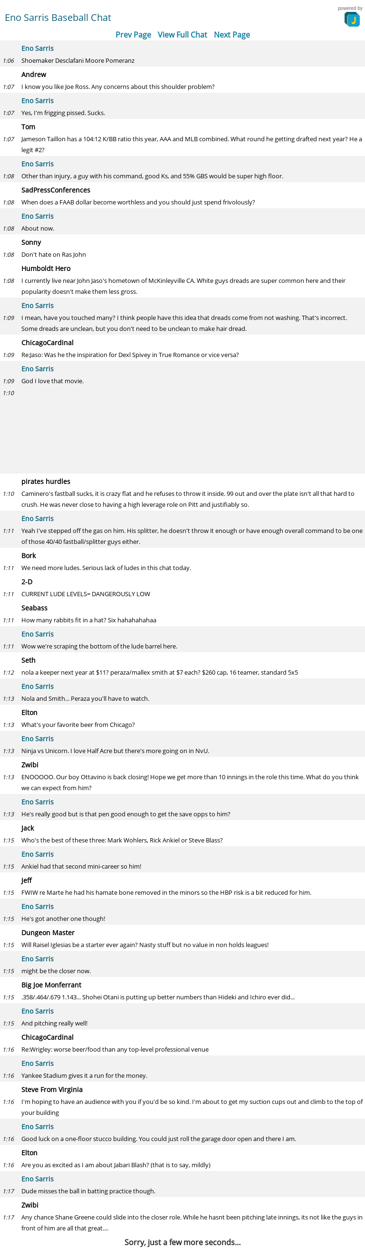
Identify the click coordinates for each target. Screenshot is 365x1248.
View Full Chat (182, 34)
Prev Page (133, 34)
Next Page (232, 34)
